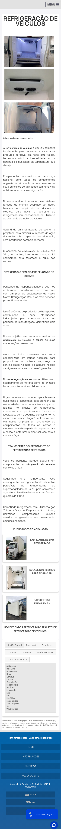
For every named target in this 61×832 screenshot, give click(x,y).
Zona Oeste (47, 645)
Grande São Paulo (45, 652)
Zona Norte (31, 645)
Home (30, 747)
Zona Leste (26, 652)
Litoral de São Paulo (17, 659)
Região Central (15, 645)
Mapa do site (30, 775)
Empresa (30, 766)
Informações (30, 756)
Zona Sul (12, 652)
